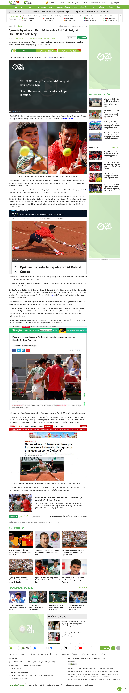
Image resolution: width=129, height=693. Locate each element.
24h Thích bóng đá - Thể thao (67, 7)
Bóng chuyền (79, 12)
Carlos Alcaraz (68, 119)
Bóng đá (31, 7)
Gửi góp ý (25, 516)
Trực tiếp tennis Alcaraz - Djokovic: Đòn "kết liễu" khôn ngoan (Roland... (19, 580)
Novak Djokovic (52, 38)
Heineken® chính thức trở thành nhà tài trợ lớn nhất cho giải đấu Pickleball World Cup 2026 (111, 103)
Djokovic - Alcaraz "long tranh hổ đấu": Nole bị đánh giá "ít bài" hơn (47, 580)
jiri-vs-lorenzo (115, 18)
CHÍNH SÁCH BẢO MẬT (55, 685)
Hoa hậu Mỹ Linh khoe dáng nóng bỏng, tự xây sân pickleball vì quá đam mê (72, 635)
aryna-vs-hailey (31, 18)
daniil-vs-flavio (52, 18)
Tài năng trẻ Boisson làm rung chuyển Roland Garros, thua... (77, 607)
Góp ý (42, 685)
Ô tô (118, 7)
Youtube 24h (85, 648)
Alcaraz (49, 57)
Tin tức (23, 7)
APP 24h (14, 648)
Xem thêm (81, 587)
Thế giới (101, 7)
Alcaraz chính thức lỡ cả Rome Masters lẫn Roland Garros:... (17, 607)
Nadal (51, 295)
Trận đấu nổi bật (15, 16)
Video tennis (105, 11)
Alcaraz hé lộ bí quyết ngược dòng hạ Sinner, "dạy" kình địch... (36, 607)
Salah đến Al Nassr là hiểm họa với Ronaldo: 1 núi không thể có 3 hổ (112, 176)
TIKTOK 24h (70, 648)
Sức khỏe (83, 7)
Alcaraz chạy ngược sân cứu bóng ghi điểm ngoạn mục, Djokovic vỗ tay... (73, 552)
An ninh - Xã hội (43, 654)
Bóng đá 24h (55, 648)
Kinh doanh (42, 7)
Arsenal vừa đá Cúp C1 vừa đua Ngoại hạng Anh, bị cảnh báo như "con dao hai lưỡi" (112, 165)
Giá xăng (62, 2)
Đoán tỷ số (73, 3)
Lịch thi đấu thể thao (48, 12)
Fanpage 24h (39, 648)
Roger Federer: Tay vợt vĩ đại (37, 38)
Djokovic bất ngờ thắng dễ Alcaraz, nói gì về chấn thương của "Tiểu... (20, 552)
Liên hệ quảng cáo (17, 685)
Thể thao (110, 7)
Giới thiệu (33, 685)
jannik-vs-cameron (94, 18)
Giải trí (51, 7)
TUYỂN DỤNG (88, 685)
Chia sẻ (83, 38)
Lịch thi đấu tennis (92, 12)
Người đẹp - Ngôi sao (64, 12)
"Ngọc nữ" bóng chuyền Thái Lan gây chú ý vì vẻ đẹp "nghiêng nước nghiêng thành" (73, 624)
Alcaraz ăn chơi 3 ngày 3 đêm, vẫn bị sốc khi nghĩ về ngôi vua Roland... (73, 580)
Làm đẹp (94, 654)
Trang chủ (12, 26)
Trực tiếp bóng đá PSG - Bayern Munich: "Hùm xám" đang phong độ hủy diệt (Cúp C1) (112, 187)
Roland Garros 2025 (20, 38)
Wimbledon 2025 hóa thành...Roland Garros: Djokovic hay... (56, 607)
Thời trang (85, 654)
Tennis (27, 11)
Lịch (84, 3)
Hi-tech (92, 7)
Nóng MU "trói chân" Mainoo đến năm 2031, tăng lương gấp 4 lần (111, 154)
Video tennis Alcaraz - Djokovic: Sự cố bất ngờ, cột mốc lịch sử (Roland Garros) (58, 498)
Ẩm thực (75, 654)
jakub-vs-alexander (73, 18)
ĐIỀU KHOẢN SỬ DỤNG (73, 685)
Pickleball (35, 11)
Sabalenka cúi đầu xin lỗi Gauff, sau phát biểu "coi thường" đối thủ (47, 552)
